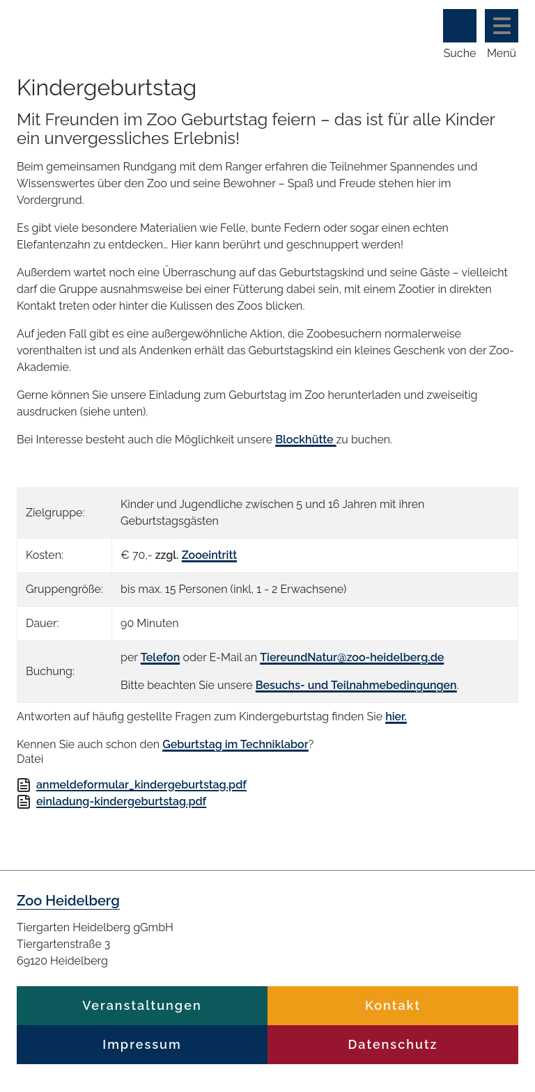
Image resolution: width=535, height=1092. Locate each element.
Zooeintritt (209, 555)
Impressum (141, 1044)
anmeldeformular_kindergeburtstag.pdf (141, 784)
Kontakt (393, 1005)
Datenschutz (393, 1044)
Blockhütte (305, 439)
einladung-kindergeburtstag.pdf (121, 801)
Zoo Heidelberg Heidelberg (191, 25)
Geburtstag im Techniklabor (235, 744)
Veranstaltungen (141, 1005)
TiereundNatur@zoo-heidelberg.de (352, 657)
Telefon (160, 657)
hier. (396, 716)
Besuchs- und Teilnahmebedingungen (356, 685)
